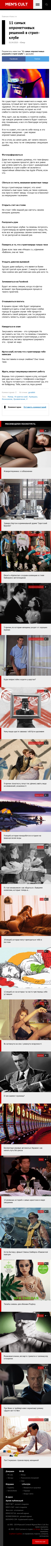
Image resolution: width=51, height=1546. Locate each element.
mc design (36, 1529)
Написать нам (40, 1542)
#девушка (33, 396)
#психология (7, 399)
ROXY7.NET (17, 1504)
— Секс (21, 1481)
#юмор (10, 396)
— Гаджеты (10, 1488)
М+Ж (21, 1471)
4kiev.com (14, 1510)
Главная (5, 16)
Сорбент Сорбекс (15, 1534)
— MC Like (9, 1475)
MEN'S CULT (16, 1507)
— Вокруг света (27, 1494)
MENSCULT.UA (17, 1513)
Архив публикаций (14, 1500)
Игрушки (10, 1484)
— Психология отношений (29, 1478)
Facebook (14, 59)
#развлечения (19, 399)
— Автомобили (11, 1491)
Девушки (10, 1471)
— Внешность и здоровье (31, 1488)
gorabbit (31, 392)
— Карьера (26, 1491)
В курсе (9, 1497)
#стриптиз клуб (21, 396)
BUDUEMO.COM (19, 1519)
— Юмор (22, 1475)
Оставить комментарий (35, 407)
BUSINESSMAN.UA (19, 1516)
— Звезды (9, 1478)
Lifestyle (26, 1484)
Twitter (37, 59)
